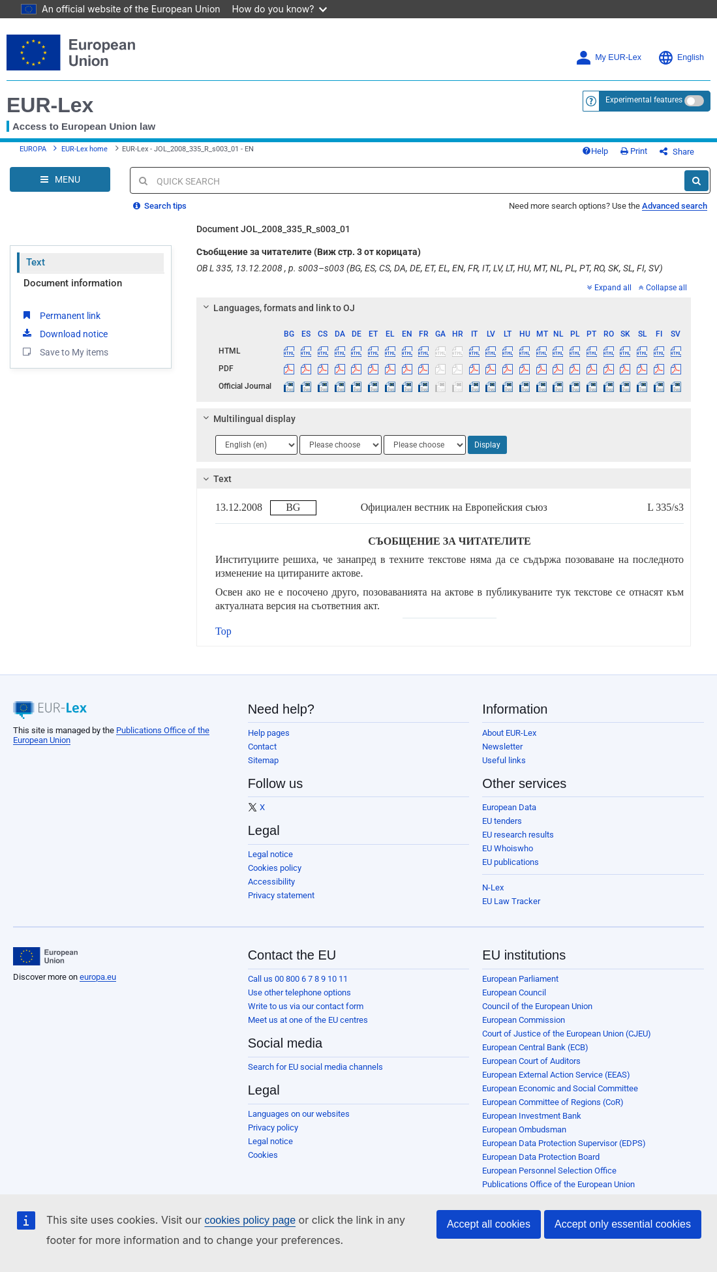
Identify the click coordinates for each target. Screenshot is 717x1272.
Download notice (64, 333)
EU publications (510, 862)
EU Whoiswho (507, 848)
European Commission (523, 1020)
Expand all (609, 287)
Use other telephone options (299, 992)
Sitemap (263, 760)
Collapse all (663, 287)
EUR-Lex (50, 105)
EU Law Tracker (511, 901)
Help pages (269, 733)
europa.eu (98, 977)
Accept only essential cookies (623, 1224)
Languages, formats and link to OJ (277, 308)
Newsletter (502, 746)
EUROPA (33, 149)
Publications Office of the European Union (558, 1184)
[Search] (696, 180)
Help (595, 151)
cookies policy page (250, 1220)
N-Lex (493, 887)
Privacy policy (273, 1127)
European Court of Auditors (531, 1061)
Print (633, 151)
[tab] (443, 308)
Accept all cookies (488, 1224)
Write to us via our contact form (305, 1006)
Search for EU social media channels (315, 1067)
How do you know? (280, 8)
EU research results (518, 835)
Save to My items (64, 351)
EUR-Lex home (84, 149)
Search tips (160, 206)
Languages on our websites (299, 1114)
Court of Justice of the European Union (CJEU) (566, 1033)
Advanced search (674, 206)
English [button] (681, 58)
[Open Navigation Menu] (60, 179)
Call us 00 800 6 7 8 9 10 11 (298, 979)
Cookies (263, 1155)
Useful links (504, 760)
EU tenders (502, 821)
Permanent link (60, 315)
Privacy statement (281, 895)
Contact (262, 746)
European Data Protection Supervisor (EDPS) (564, 1143)
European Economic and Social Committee (560, 1088)
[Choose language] (256, 445)
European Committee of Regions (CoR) (553, 1102)
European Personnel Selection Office (549, 1170)
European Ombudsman (524, 1129)
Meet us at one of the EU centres (308, 1020)
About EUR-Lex (509, 733)
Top (223, 631)
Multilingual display (247, 419)
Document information (72, 283)
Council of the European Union (537, 1006)
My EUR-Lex (608, 58)
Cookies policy (274, 868)
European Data (509, 807)
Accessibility (271, 881)
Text (35, 262)
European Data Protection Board (541, 1157)
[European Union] (45, 956)
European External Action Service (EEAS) (556, 1075)
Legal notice (270, 854)
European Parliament (520, 979)
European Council (514, 992)
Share (677, 152)
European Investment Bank (531, 1116)
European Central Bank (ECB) (535, 1047)
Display (487, 444)
